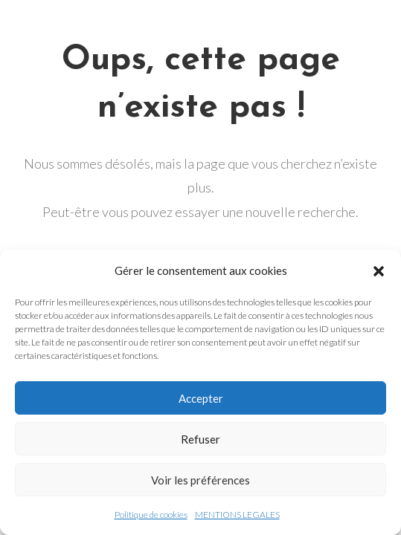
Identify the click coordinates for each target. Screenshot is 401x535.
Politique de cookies (151, 514)
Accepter (201, 398)
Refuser (200, 439)
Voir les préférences (200, 480)
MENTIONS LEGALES (237, 514)
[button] (378, 271)
